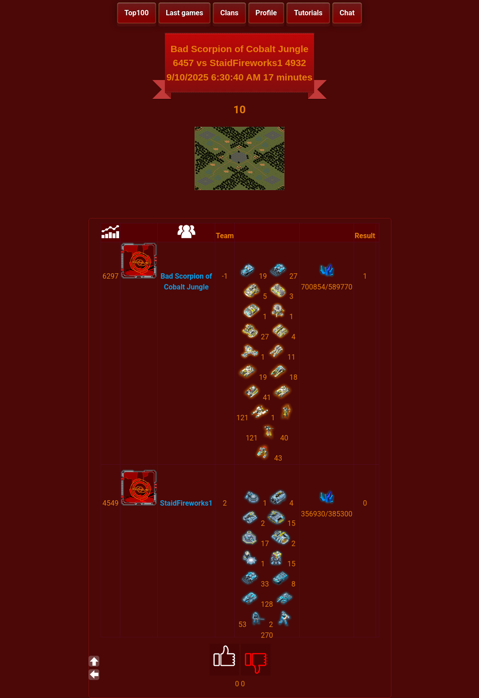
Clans (229, 13)
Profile (266, 13)
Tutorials (308, 13)
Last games (184, 13)
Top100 (136, 13)
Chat (347, 13)
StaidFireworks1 (186, 503)
